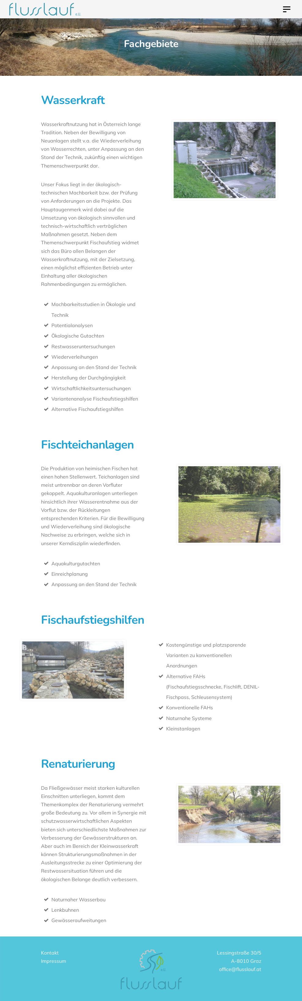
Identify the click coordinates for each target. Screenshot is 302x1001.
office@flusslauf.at (240, 969)
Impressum (53, 961)
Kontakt (50, 953)
